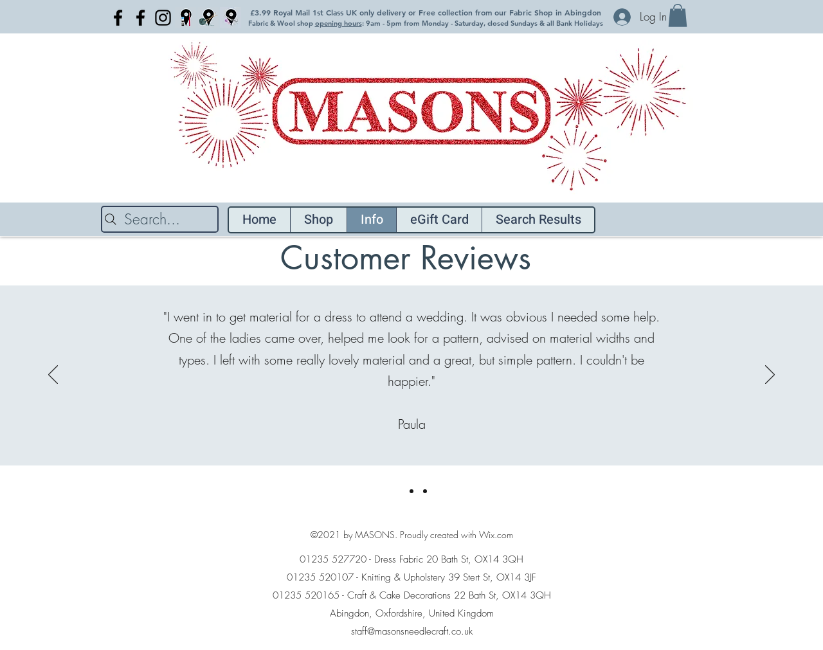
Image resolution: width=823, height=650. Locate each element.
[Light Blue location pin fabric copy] (230, 17)
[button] (677, 15)
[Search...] (160, 219)
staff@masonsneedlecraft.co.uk (412, 631)
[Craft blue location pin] (185, 17)
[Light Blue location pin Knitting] (208, 17)
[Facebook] (118, 17)
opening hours (338, 23)
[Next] (770, 375)
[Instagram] (163, 17)
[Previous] (53, 375)
